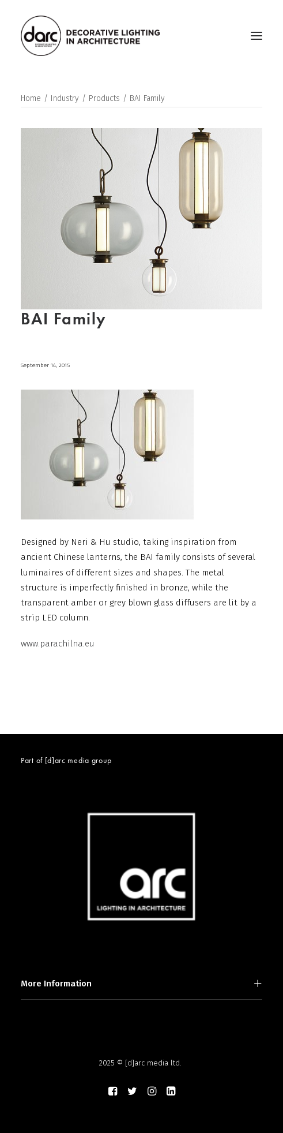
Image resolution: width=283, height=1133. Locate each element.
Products (104, 98)
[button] (256, 36)
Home (31, 98)
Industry (65, 98)
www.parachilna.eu (58, 643)
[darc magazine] (90, 36)
